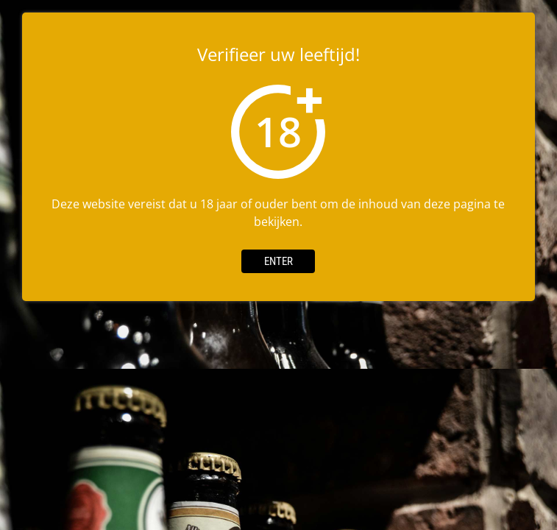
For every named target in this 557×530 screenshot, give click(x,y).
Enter (278, 261)
